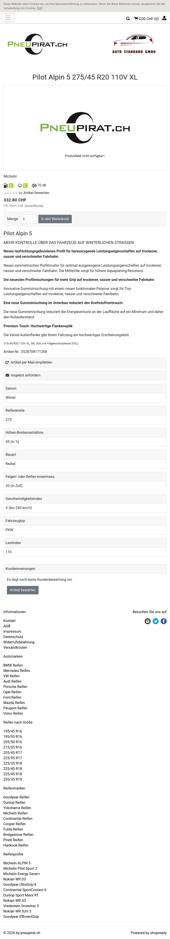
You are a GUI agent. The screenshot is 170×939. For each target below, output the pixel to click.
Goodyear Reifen (16, 797)
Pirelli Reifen (13, 840)
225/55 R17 (12, 758)
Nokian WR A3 (14, 900)
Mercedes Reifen (16, 671)
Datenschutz (13, 637)
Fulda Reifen (13, 829)
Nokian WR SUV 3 (17, 911)
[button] (128, 18)
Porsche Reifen (15, 687)
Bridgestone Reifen (18, 835)
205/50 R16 (12, 742)
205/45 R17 (12, 753)
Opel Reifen (12, 692)
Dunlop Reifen (14, 802)
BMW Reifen (13, 665)
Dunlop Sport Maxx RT (21, 895)
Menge (12, 219)
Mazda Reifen (14, 703)
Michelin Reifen (15, 813)
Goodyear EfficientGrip (21, 916)
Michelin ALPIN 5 (17, 863)
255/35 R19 (12, 779)
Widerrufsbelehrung (19, 642)
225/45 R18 (12, 774)
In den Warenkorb (55, 219)
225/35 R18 (12, 763)
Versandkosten (34, 205)
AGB (6, 626)
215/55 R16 (12, 747)
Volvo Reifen (13, 713)
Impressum (12, 631)
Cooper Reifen (14, 824)
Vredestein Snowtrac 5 (21, 906)
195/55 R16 (12, 736)
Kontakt (9, 621)
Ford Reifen (12, 697)
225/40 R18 (12, 769)
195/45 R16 (12, 731)
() (146, 18)
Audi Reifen (12, 681)
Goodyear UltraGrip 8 (19, 884)
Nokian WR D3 (14, 879)
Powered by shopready (149, 933)
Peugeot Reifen (15, 708)
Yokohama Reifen (17, 808)
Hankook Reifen (15, 845)
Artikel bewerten (23, 590)
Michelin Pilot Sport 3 (20, 868)
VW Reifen (11, 676)
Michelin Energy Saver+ (21, 874)
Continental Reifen (17, 818)
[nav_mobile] (8, 17)
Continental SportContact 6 (24, 890)
